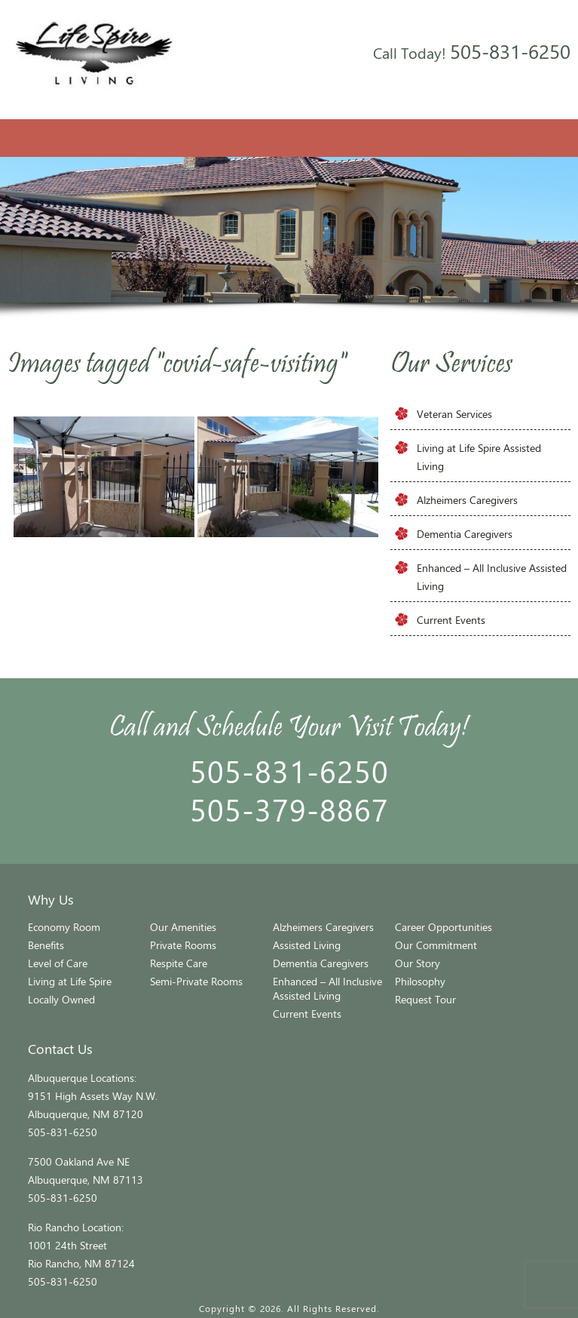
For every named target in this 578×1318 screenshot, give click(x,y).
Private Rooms (183, 945)
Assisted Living (307, 945)
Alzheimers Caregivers (467, 500)
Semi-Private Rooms (196, 981)
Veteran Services (454, 414)
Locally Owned (61, 999)
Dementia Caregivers (464, 534)
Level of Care (57, 963)
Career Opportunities (443, 927)
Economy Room (64, 927)
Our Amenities (183, 927)
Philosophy (420, 981)
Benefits (46, 945)
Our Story (417, 963)
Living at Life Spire (70, 981)
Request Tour (425, 999)
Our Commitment (436, 945)
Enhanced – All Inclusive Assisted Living (327, 988)
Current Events (451, 620)
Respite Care (178, 963)
